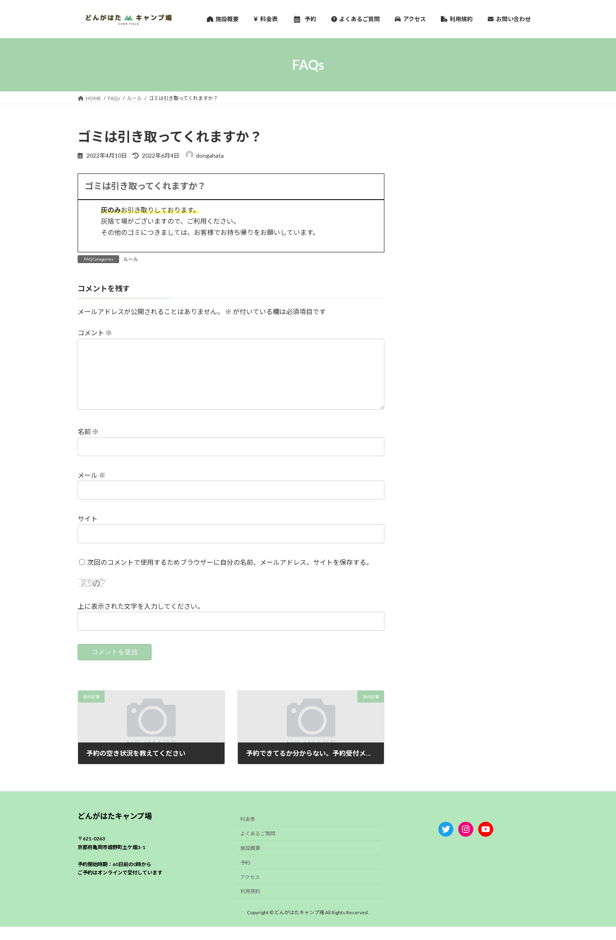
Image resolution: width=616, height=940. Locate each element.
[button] (231, 186)
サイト (88, 532)
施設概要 (250, 861)
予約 (245, 875)
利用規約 (250, 904)
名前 (88, 445)
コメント (95, 333)
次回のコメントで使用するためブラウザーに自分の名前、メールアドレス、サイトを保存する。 (230, 575)
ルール (130, 259)
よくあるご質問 (257, 847)
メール (91, 489)
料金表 (247, 832)
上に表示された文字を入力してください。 (141, 620)
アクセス (250, 890)
